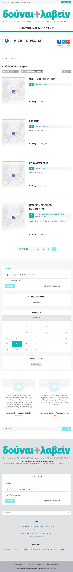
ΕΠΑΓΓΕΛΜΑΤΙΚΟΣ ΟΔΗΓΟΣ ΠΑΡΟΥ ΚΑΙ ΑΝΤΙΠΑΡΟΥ (36, 28)
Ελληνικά (66, 2)
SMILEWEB (33, 568)
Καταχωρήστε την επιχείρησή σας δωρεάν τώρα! (37, 533)
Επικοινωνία (37, 530)
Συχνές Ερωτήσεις (37, 536)
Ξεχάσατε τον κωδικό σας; (52, 286)
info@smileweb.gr (64, 549)
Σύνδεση (8, 268)
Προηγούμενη (23, 249)
